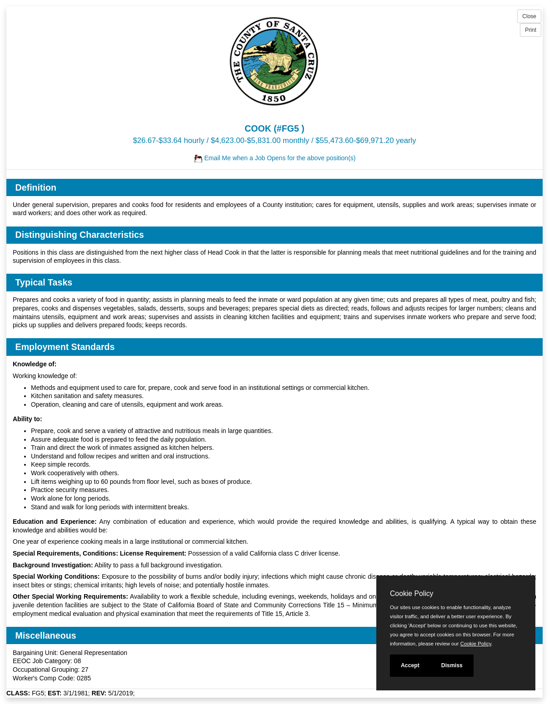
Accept (410, 665)
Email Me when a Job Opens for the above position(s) (275, 158)
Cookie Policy (411, 593)
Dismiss (452, 665)
